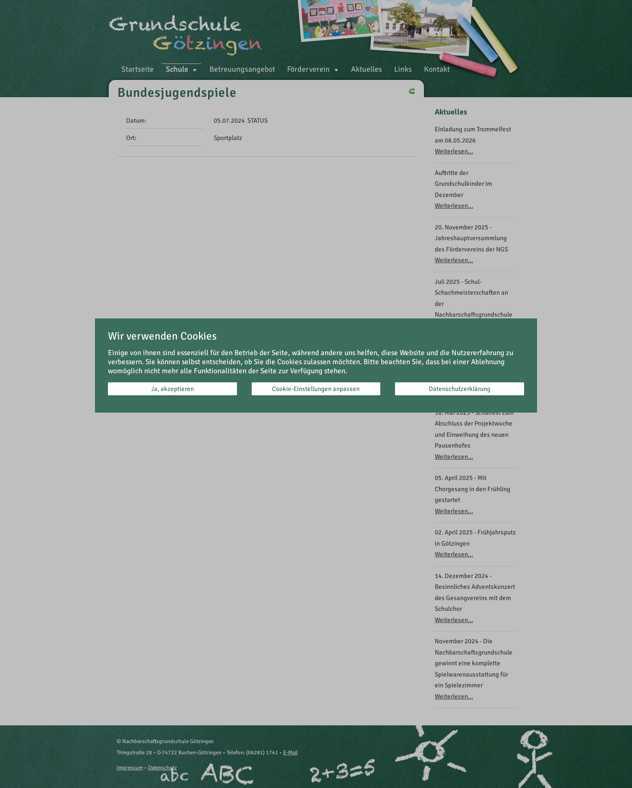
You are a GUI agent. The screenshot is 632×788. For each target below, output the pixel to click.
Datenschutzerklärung (459, 389)
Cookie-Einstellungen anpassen (316, 389)
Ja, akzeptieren (172, 389)
